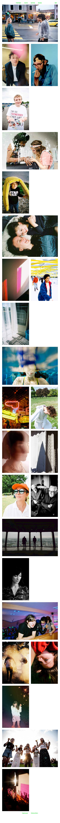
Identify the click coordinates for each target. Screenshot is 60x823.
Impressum (25, 813)
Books (40, 3)
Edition (33, 3)
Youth (26, 3)
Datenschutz (34, 813)
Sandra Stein (4, 816)
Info (56, 3)
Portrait (18, 3)
